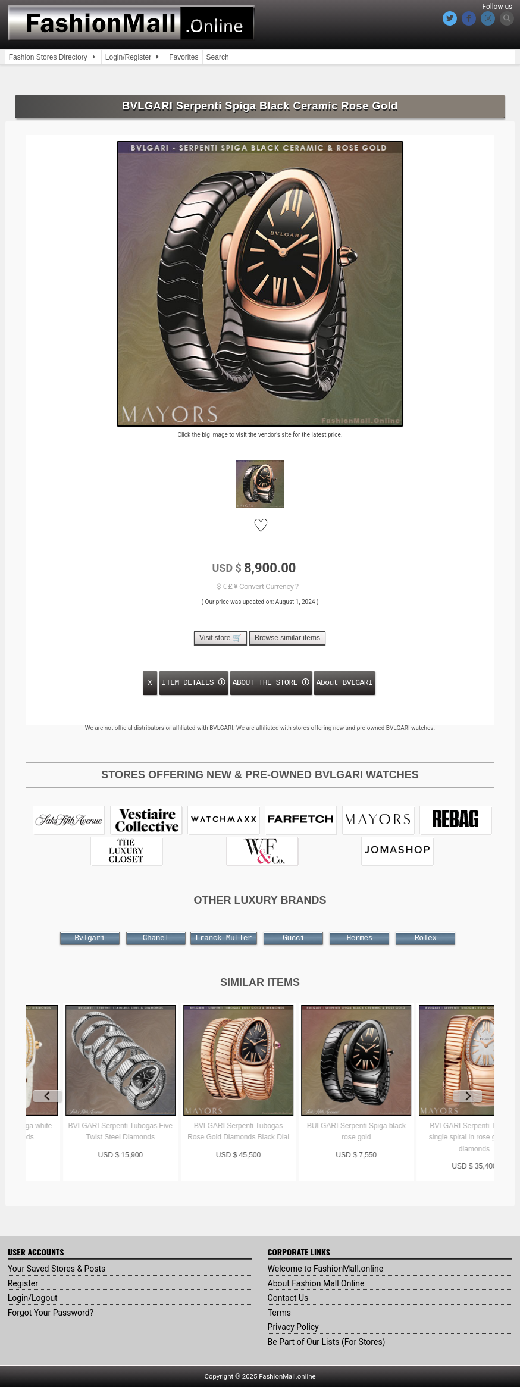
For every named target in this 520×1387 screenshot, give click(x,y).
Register (23, 1283)
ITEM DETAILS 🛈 (193, 682)
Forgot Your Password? (50, 1312)
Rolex (425, 938)
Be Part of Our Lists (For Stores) (327, 1342)
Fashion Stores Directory (48, 57)
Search (217, 57)
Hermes (359, 938)
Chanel (156, 938)
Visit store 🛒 (220, 638)
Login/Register (128, 57)
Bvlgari (89, 938)
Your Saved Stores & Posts (57, 1268)
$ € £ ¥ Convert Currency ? (257, 586)
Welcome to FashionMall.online (326, 1268)
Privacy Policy (293, 1327)
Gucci (293, 938)
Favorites (183, 57)
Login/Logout (33, 1298)
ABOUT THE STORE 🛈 (271, 682)
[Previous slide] (47, 1096)
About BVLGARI (345, 682)
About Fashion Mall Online (316, 1283)
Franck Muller (224, 938)
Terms (279, 1312)
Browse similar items (287, 638)
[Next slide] (467, 1096)
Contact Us (288, 1298)
